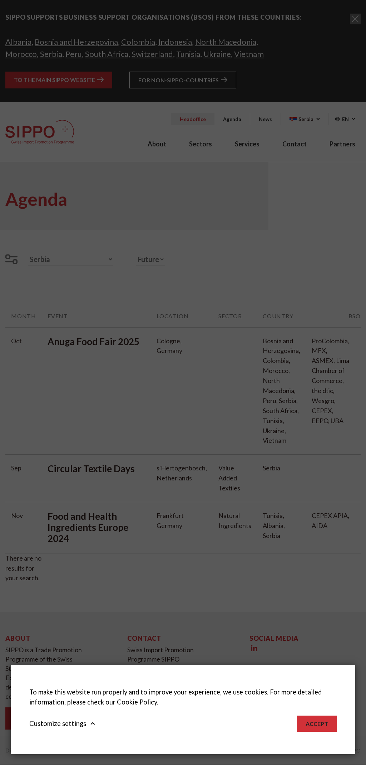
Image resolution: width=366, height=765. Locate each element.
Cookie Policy (137, 702)
